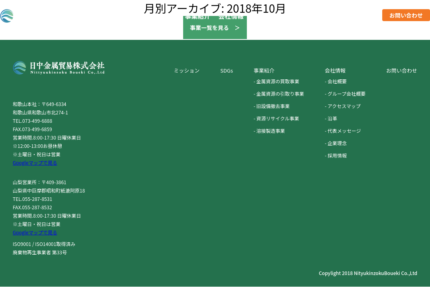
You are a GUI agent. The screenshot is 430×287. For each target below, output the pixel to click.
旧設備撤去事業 (273, 105)
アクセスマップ (344, 105)
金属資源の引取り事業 (280, 93)
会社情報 (231, 16)
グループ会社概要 (347, 93)
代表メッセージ (344, 130)
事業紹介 (197, 16)
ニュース (328, 16)
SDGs (299, 16)
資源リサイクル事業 (277, 118)
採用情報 (361, 16)
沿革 (332, 118)
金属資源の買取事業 (277, 81)
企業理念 (337, 143)
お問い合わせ (406, 15)
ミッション (267, 16)
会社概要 (337, 81)
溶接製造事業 (270, 130)
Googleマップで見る (35, 162)
